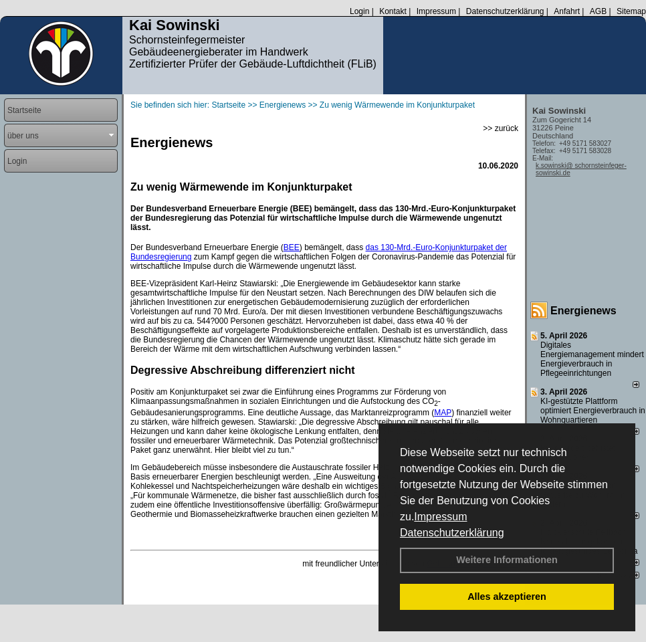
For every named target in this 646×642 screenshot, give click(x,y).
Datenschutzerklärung (452, 532)
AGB (598, 11)
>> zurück (500, 128)
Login (359, 11)
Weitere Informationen (507, 559)
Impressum (440, 516)
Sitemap (631, 11)
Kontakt (393, 11)
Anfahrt (567, 11)
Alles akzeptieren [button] (506, 596)
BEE (292, 247)
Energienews (583, 310)
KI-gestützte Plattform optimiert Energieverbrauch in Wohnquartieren (592, 411)
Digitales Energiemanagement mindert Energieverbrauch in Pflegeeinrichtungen (592, 359)
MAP (442, 412)
